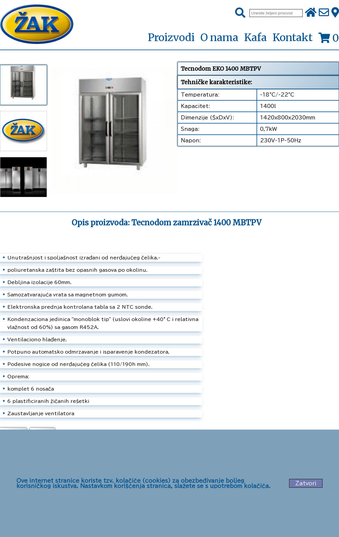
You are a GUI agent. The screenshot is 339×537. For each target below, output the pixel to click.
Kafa (255, 37)
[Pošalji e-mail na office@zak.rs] (324, 13)
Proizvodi (171, 37)
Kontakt (293, 37)
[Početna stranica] (36, 25)
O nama (219, 37)
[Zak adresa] (335, 13)
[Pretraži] (240, 13)
